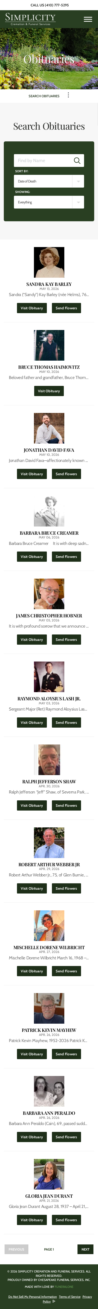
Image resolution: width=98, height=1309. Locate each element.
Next (85, 1249)
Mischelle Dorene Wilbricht (49, 947)
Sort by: (21, 171)
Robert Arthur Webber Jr (49, 864)
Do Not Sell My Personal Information (32, 1297)
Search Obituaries (44, 96)
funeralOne (64, 1287)
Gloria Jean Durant (49, 1196)
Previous (16, 1249)
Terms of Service (70, 1297)
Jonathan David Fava (49, 450)
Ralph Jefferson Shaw (49, 781)
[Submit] (77, 160)
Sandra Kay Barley (49, 284)
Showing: (22, 192)
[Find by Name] (42, 160)
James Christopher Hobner (49, 615)
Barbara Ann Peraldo (49, 1113)
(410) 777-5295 (57, 5)
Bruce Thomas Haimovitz (49, 367)
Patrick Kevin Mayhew (49, 1030)
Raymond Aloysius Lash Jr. (49, 698)
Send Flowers (68, 306)
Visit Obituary (34, 306)
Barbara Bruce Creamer (49, 533)
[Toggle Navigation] (68, 94)
